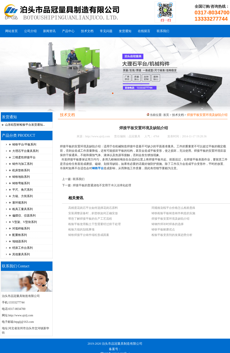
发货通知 (125, 31)
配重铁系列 (19, 235)
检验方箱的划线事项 (81, 229)
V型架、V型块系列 (24, 222)
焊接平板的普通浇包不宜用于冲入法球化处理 (102, 185)
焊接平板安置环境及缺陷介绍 (170, 218)
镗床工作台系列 (22, 247)
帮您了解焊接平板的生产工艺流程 (90, 218)
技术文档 (87, 31)
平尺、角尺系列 (22, 189)
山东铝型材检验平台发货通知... (25, 124)
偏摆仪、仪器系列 (24, 215)
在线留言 (144, 31)
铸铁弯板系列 (21, 183)
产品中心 (68, 31)
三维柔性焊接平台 (24, 157)
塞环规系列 (19, 202)
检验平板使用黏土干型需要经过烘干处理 (94, 224)
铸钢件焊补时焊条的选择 (168, 224)
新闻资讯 (49, 31)
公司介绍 (30, 31)
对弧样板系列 (21, 228)
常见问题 (106, 31)
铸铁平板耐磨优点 (163, 229)
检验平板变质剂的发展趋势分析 (172, 235)
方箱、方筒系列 (22, 196)
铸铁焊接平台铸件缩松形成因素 (88, 235)
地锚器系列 (19, 241)
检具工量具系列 (22, 209)
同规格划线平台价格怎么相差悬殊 (173, 207)
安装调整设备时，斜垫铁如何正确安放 (93, 213)
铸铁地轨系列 (21, 176)
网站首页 (11, 31)
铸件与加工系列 (22, 163)
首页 (166, 114)
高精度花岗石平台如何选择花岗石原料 (93, 207)
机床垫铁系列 (21, 170)
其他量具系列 (21, 254)
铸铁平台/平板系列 (24, 144)
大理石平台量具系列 (25, 151)
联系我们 (163, 31)
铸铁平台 (98, 168)
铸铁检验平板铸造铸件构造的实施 (173, 213)
